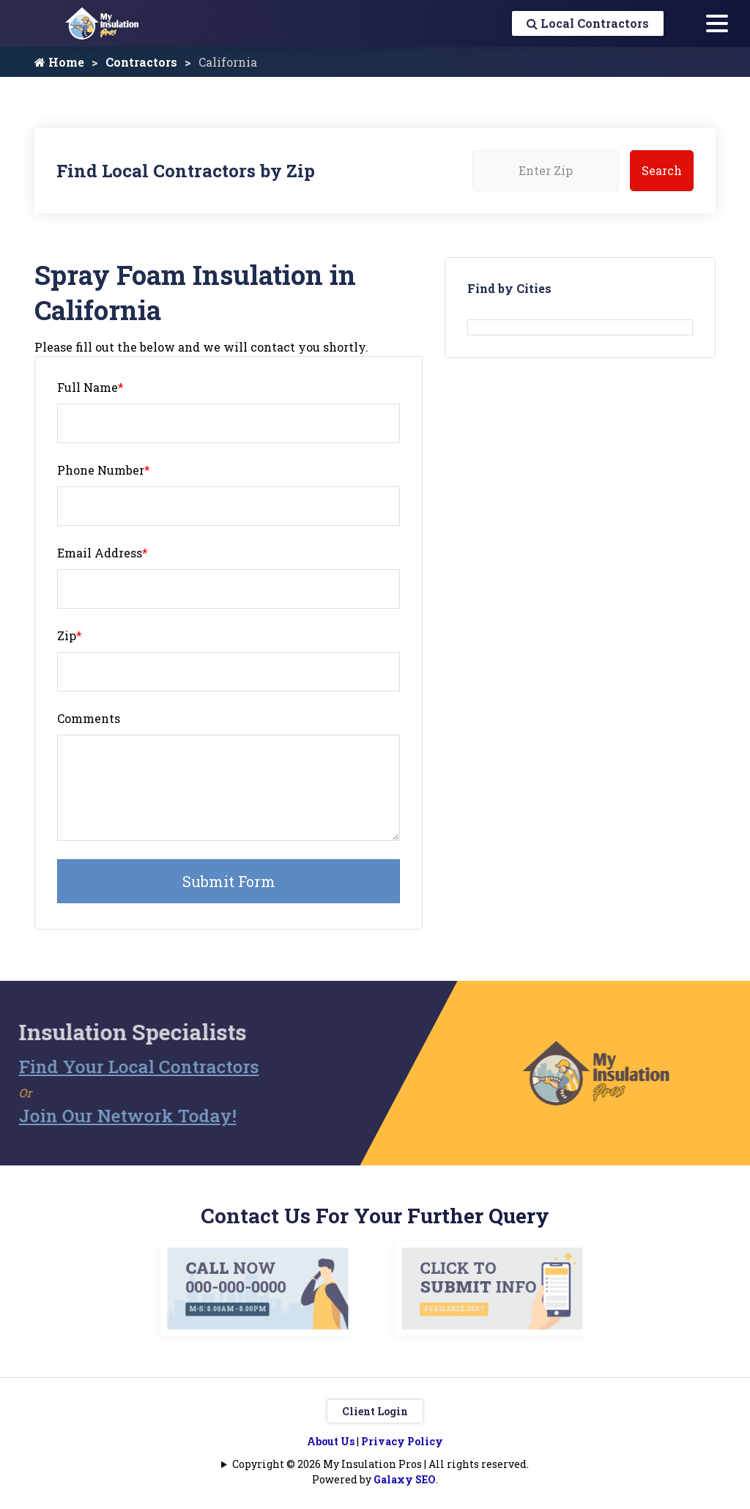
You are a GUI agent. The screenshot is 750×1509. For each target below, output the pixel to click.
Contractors (141, 62)
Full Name (90, 387)
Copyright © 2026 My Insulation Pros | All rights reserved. (380, 1464)
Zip (69, 635)
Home (59, 62)
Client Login (375, 1411)
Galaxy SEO (405, 1479)
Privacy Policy (402, 1441)
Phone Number (103, 470)
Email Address (102, 552)
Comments (88, 718)
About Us (330, 1441)
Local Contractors (588, 23)
